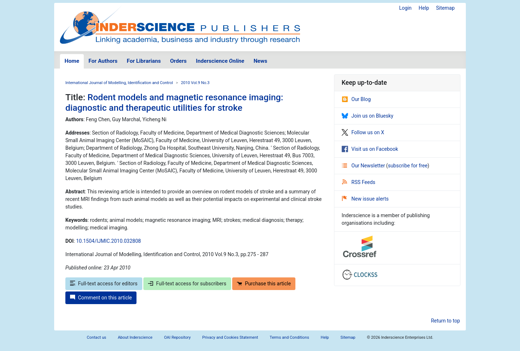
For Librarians (144, 61)
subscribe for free (408, 165)
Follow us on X (363, 132)
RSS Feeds (358, 182)
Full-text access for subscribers (187, 283)
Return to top (445, 321)
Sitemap (445, 8)
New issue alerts (365, 199)
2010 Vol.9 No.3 (195, 82)
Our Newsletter (364, 165)
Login (405, 8)
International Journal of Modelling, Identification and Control (119, 82)
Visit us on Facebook (370, 149)
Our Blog (356, 99)
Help (424, 8)
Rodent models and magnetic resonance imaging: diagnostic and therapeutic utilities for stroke (174, 102)
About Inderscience (135, 337)
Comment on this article (101, 297)
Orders (178, 61)
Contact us (96, 337)
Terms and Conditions (289, 337)
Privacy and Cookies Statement (230, 337)
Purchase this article (264, 283)
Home (72, 61)
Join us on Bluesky (367, 116)
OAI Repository (177, 337)
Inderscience (220, 61)
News (260, 61)
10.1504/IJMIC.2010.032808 (108, 241)
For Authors (102, 61)
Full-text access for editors (104, 283)
